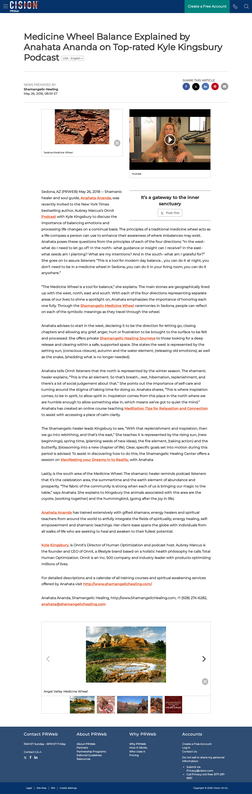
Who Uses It (137, 751)
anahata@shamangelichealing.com (73, 604)
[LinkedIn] (36, 757)
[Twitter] (26, 757)
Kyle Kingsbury (55, 545)
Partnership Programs (91, 751)
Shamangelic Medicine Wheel (107, 306)
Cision (216, 788)
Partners (82, 747)
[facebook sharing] (186, 87)
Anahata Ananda (96, 198)
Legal (29, 788)
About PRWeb (86, 744)
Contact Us (33, 752)
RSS (53, 788)
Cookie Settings (68, 788)
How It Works (138, 747)
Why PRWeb (137, 744)
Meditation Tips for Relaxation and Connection (166, 408)
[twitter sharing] (196, 87)
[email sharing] (224, 87)
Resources (83, 759)
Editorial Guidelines (89, 755)
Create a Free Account (197, 744)
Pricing (134, 755)
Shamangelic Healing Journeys (127, 338)
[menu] (5, 6)
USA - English (73, 58)
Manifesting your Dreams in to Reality (94, 460)
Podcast (48, 217)
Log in (186, 747)
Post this (170, 213)
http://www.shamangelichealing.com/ (117, 584)
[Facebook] (30, 757)
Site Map (41, 788)
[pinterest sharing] (215, 87)
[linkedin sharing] (205, 87)
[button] (246, 6)
